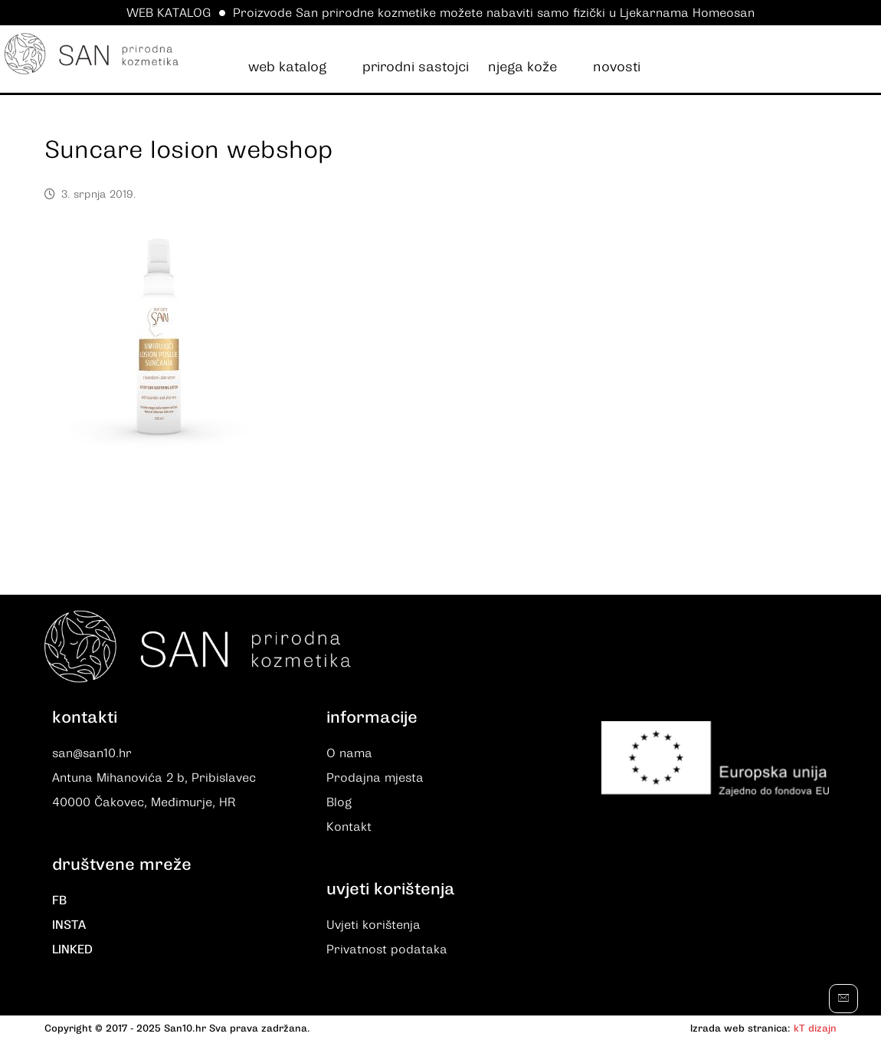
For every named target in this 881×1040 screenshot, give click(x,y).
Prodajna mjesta (375, 778)
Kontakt (349, 827)
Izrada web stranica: (740, 1028)
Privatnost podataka (386, 949)
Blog (339, 802)
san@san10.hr (92, 753)
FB (59, 900)
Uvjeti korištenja (373, 925)
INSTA (69, 925)
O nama (349, 753)
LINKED (72, 949)
